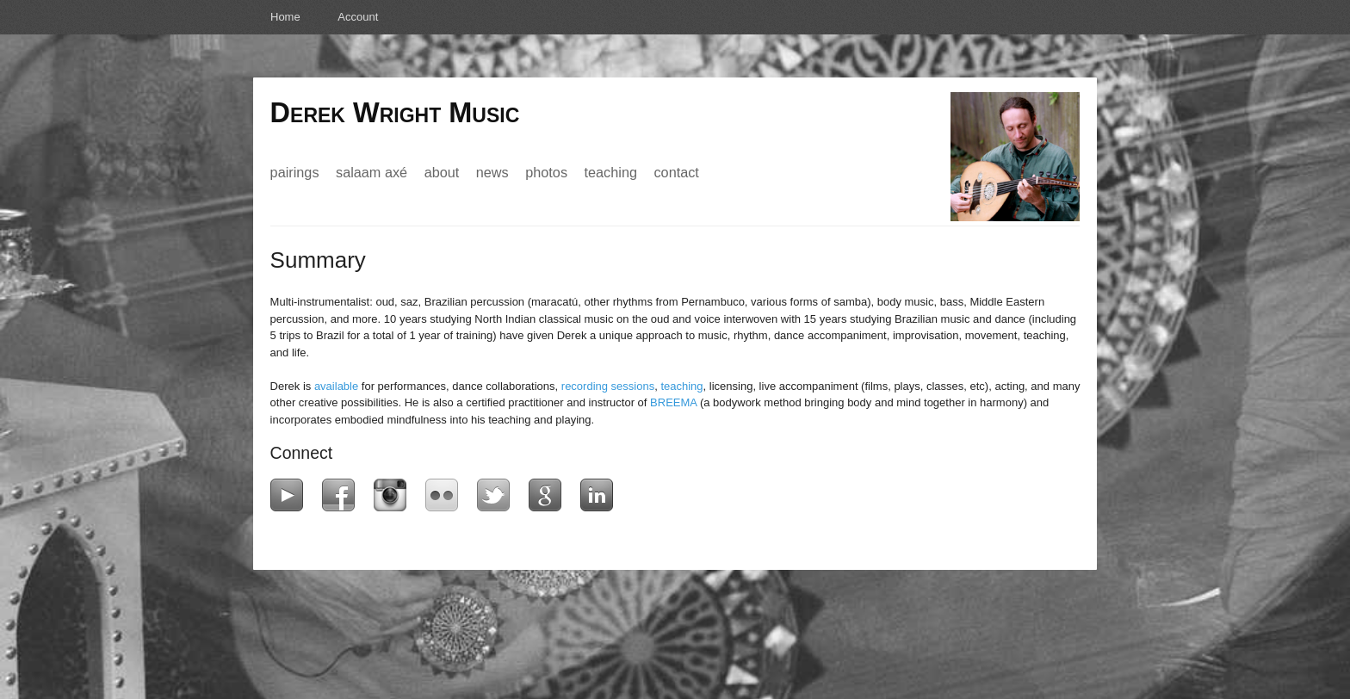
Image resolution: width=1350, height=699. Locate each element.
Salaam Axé (371, 172)
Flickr (445, 495)
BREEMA (673, 402)
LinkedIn (600, 495)
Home (285, 16)
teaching (681, 386)
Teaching (611, 172)
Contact (675, 172)
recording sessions (607, 386)
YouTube (290, 495)
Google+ (549, 495)
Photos (546, 172)
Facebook (342, 495)
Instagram (394, 495)
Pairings (294, 172)
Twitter (497, 495)
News (492, 172)
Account (358, 16)
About (442, 172)
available (336, 386)
